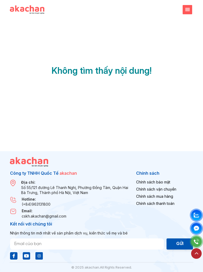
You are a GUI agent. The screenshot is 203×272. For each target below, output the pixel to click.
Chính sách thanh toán (155, 203)
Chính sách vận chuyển (156, 189)
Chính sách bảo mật (153, 182)
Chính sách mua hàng (154, 196)
